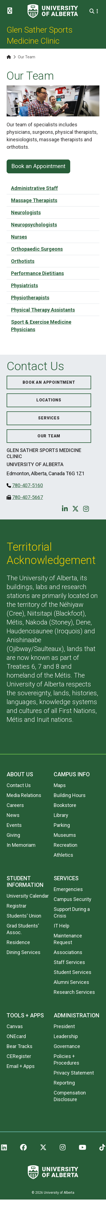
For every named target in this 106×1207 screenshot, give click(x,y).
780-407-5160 (27, 485)
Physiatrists (24, 285)
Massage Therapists (34, 200)
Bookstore (65, 805)
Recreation (65, 845)
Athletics (63, 855)
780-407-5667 (27, 497)
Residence (18, 942)
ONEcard (16, 1036)
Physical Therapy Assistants (43, 310)
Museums (65, 835)
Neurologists (26, 212)
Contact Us (19, 785)
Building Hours (70, 795)
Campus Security (72, 899)
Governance (67, 1046)
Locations (48, 400)
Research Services (74, 992)
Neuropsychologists (34, 225)
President (64, 1026)
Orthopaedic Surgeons (37, 249)
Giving (13, 835)
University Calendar (28, 896)
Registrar (16, 906)
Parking (62, 825)
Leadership (66, 1036)
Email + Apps (21, 1066)
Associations (68, 952)
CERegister (19, 1056)
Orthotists (22, 261)
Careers (15, 805)
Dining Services (23, 952)
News (13, 815)
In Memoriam (21, 845)
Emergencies (68, 889)
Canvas (15, 1026)
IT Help (61, 926)
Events (14, 825)
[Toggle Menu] (11, 11)
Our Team (48, 436)
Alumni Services (71, 982)
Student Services (72, 972)
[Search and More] (92, 11)
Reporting (64, 1083)
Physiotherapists (30, 298)
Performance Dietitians (37, 273)
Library (61, 815)
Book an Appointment (38, 166)
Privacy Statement (74, 1073)
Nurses (19, 237)
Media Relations (24, 795)
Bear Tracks (19, 1046)
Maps (60, 785)
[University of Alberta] (53, 11)
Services (48, 418)
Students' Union (24, 916)
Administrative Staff (34, 188)
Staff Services (69, 962)
